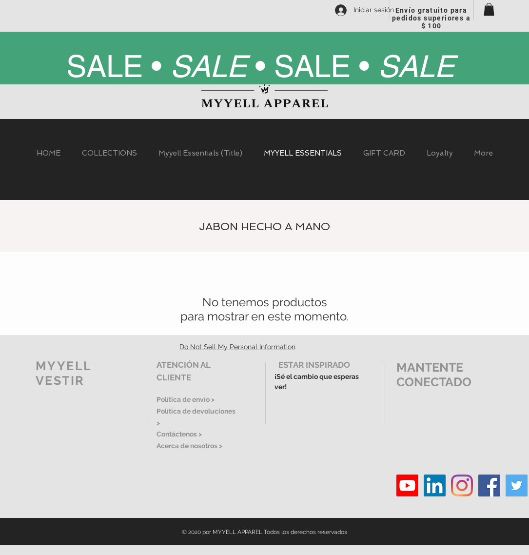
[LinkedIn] (435, 485)
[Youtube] (407, 485)
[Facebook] (489, 485)
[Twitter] (517, 485)
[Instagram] (462, 485)
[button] (489, 9)
